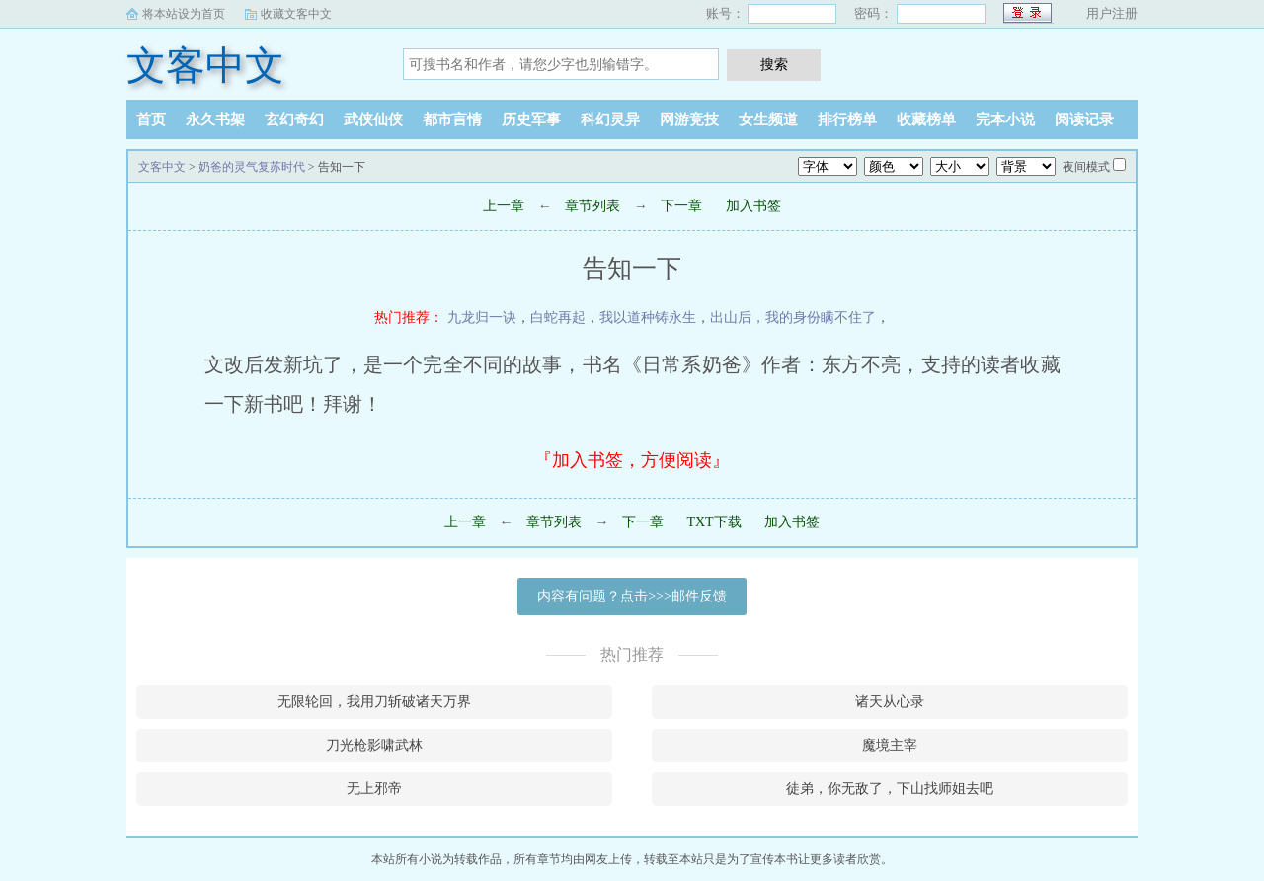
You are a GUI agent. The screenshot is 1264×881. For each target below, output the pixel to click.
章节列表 (592, 206)
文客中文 (205, 65)
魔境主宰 (889, 745)
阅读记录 (1084, 119)
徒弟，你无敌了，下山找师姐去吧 (889, 788)
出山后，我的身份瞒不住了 (793, 317)
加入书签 (753, 206)
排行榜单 (847, 119)
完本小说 (1005, 119)
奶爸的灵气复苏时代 (251, 167)
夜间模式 (1086, 167)
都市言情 (452, 119)
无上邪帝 (374, 788)
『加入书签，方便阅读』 (632, 460)
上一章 (503, 206)
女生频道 (768, 119)
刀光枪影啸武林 (374, 745)
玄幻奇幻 (294, 119)
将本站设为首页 (183, 14)
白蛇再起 (558, 317)
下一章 (681, 206)
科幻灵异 (610, 119)
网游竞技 (689, 119)
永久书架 (215, 119)
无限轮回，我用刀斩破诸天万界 (374, 701)
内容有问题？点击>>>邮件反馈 (632, 596)
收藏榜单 (926, 119)
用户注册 (1112, 13)
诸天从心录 (889, 701)
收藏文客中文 (296, 14)
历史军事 (531, 119)
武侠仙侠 (373, 119)
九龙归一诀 (481, 317)
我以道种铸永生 (647, 317)
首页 (151, 119)
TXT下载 (713, 522)
